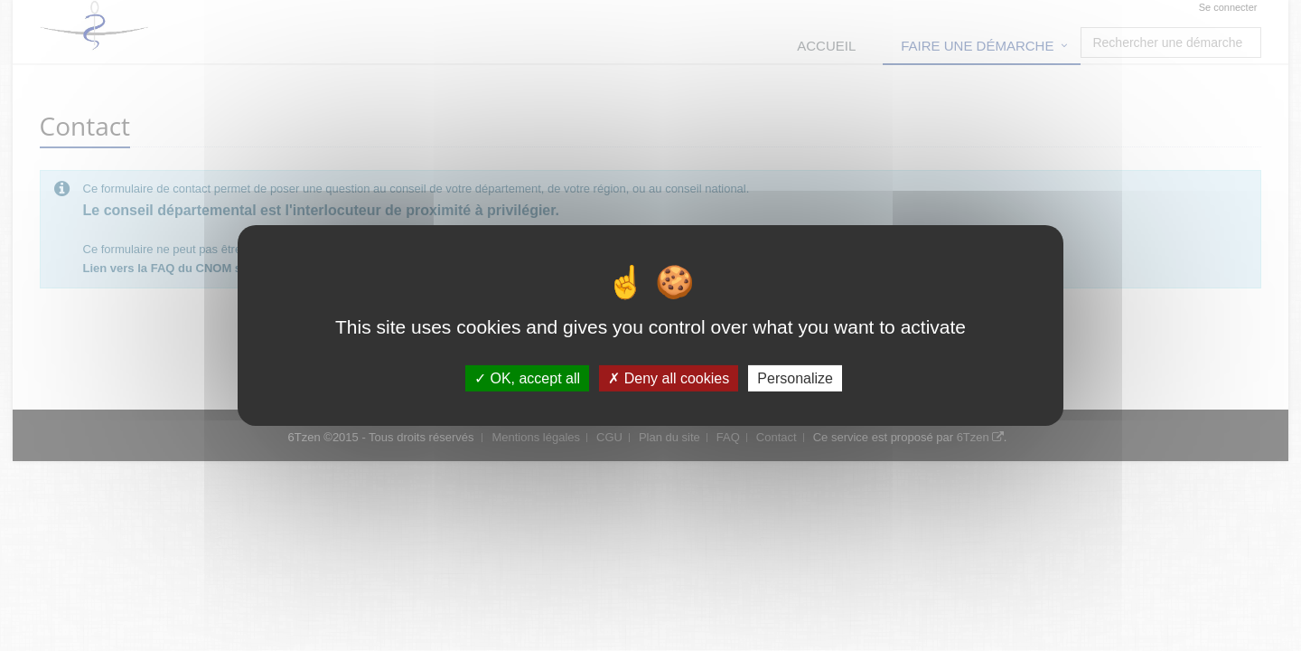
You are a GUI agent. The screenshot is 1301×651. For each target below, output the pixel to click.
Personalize (795, 378)
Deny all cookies (668, 378)
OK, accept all (527, 378)
